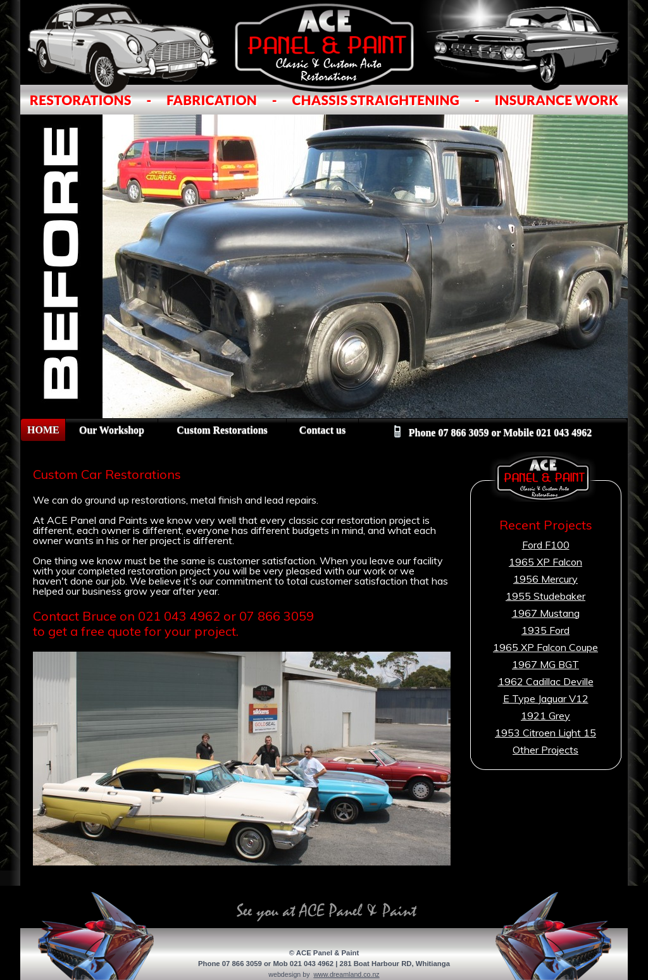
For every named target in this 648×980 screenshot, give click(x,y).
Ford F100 (546, 544)
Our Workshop (111, 430)
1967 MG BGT (545, 664)
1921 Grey (545, 715)
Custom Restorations (222, 430)
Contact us (322, 430)
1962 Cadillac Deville (546, 681)
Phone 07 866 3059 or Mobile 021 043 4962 (493, 433)
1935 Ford (545, 630)
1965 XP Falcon (545, 561)
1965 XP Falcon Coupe (545, 647)
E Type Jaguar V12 (546, 698)
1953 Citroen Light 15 (545, 732)
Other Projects (545, 749)
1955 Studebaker (545, 596)
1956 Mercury (545, 579)
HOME (43, 430)
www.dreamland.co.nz (346, 974)
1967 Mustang (546, 613)
